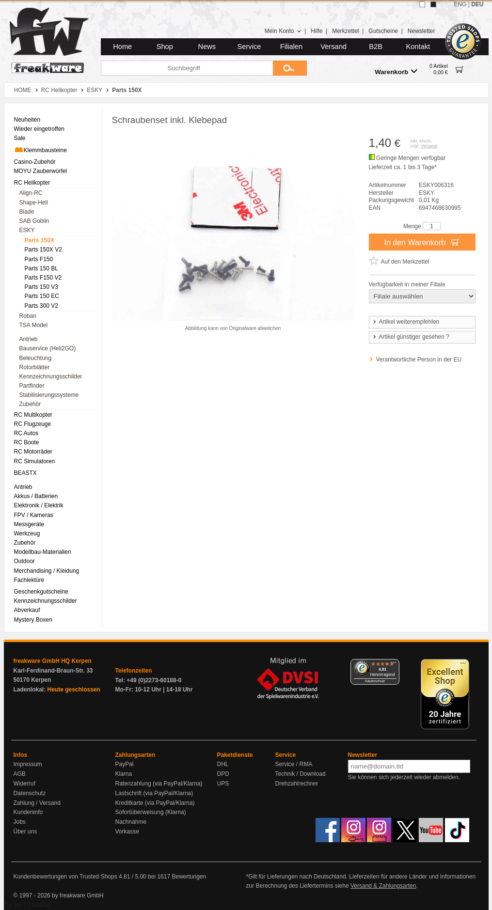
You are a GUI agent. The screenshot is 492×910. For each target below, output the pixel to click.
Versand (333, 46)
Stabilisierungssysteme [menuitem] (49, 395)
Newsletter (421, 31)
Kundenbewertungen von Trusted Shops (65, 876)
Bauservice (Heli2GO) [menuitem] (47, 348)
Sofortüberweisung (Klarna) (150, 812)
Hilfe (316, 31)
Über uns (25, 831)
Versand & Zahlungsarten (383, 885)
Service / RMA (294, 764)
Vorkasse (127, 831)
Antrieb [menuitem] (28, 339)
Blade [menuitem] (26, 211)
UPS (223, 783)
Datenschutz (30, 793)
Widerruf (24, 783)
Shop (165, 46)
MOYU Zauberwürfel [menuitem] (40, 171)
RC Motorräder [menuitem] (33, 451)
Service (249, 46)
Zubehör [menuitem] (30, 404)
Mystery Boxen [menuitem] (33, 619)
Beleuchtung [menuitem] (35, 358)
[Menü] (393, 665)
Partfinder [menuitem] (32, 385)
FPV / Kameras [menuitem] (33, 515)
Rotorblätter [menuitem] (34, 367)
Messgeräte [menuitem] (29, 524)
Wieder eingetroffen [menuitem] (39, 129)
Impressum (28, 764)
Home (122, 46)
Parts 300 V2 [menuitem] (41, 305)
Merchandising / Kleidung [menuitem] (46, 570)
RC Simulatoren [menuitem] (34, 461)
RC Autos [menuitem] (26, 433)
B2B (375, 46)
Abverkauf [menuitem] (27, 610)
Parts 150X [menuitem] (39, 240)
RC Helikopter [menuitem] (32, 182)
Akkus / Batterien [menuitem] (36, 496)
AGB (20, 773)
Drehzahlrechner (296, 783)
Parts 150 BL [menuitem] (41, 268)
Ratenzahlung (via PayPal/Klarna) (159, 783)
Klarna (123, 773)
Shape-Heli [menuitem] (33, 202)
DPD (223, 773)
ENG (460, 4)
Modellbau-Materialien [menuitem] (42, 552)
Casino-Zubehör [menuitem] (35, 161)
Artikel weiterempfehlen (406, 321)
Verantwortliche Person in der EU (419, 359)
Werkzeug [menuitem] (27, 533)
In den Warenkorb (422, 242)
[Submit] (290, 68)
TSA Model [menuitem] (33, 325)
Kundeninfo (28, 812)
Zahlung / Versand (37, 803)
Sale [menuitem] (20, 138)
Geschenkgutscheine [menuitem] (41, 591)
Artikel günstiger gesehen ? (410, 336)
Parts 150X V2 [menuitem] (43, 249)
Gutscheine (383, 31)
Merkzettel (345, 31)
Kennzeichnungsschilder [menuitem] (50, 376)
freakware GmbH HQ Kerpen (53, 661)
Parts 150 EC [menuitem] (42, 296)
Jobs (20, 821)
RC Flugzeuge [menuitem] (32, 424)
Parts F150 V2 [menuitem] (43, 277)
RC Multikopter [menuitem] (33, 414)
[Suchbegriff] (187, 68)
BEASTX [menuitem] (25, 473)
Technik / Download (300, 773)
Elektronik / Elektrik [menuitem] (38, 505)
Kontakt (418, 46)
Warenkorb (396, 71)
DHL (223, 764)
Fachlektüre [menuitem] (29, 580)
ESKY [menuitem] (27, 230)
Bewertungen (189, 876)
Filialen (291, 46)
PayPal (124, 764)
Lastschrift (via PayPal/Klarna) (154, 793)
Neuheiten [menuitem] (27, 119)
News (207, 46)
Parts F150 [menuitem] (39, 259)
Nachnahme (131, 821)
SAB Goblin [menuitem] (34, 221)
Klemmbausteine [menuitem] (40, 150)
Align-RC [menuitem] (31, 192)
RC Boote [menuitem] (26, 442)
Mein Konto (283, 31)
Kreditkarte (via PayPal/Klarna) (155, 803)
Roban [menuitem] (27, 316)
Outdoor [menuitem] (24, 561)
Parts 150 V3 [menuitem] (41, 286)
